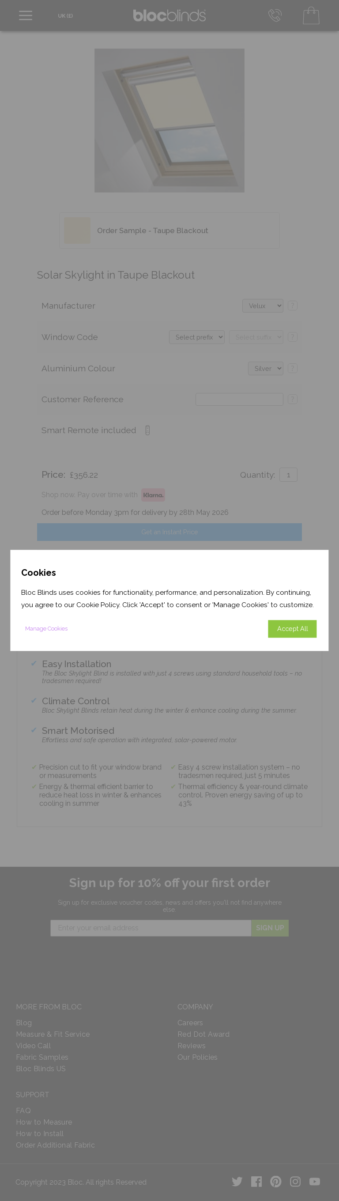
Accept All (292, 629)
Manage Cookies (46, 629)
